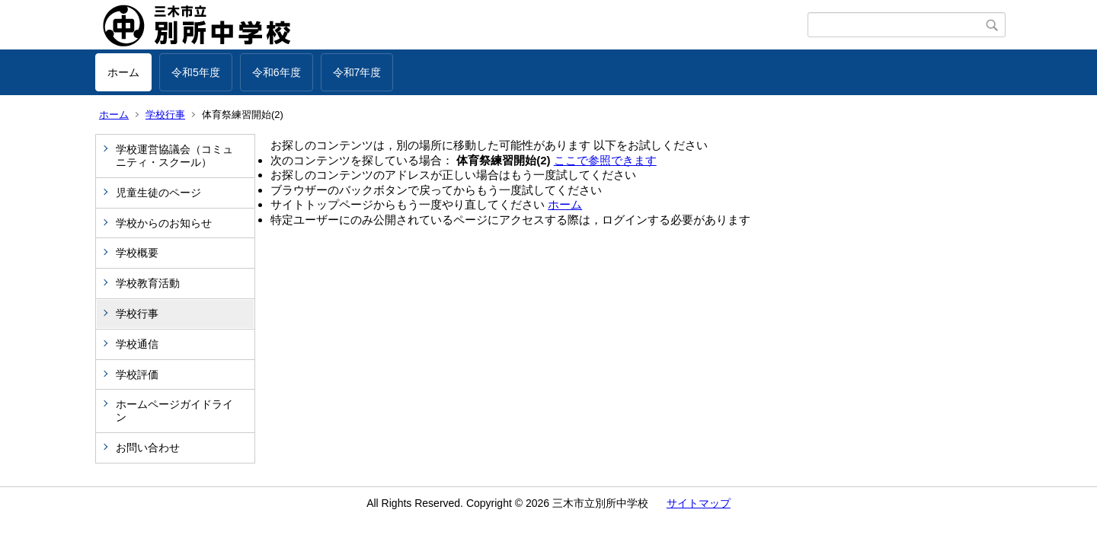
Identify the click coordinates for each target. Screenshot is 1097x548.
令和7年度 (357, 72)
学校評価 (137, 374)
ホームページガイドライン (174, 410)
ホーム (123, 72)
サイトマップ (699, 503)
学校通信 (137, 344)
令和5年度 (195, 72)
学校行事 (165, 114)
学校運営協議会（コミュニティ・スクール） (174, 155)
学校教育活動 (148, 283)
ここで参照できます (605, 160)
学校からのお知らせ (164, 223)
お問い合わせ (148, 447)
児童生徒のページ (158, 192)
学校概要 (137, 253)
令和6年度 (276, 72)
